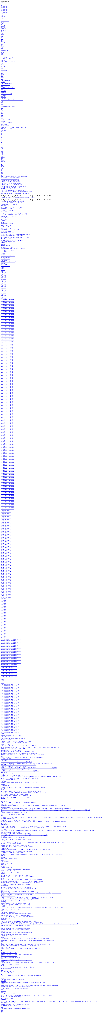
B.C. (2, 1007)
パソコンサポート (5, 85)
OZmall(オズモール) (6, 225)
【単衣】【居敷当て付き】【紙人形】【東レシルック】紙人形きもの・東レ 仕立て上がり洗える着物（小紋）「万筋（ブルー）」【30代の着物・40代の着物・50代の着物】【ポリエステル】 (49, 1001)
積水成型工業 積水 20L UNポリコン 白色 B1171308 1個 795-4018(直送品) (19, 753)
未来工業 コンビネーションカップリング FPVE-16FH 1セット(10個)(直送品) (20, 771)
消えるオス (3, 823)
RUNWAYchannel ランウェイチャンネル (11, 639)
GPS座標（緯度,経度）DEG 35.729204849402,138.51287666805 (16, 851)
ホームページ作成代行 (6, 83)
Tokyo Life (3, 272)
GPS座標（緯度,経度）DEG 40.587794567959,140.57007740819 (16, 932)
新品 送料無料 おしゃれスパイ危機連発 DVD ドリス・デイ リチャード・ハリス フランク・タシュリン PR (27, 962)
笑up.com (3, 63)
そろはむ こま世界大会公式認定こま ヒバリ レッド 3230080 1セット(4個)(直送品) (21, 975)
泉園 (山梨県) (4, 772)
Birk (2, 989)
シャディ (3, 244)
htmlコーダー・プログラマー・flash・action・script (13, 127)
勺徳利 (2, 815)
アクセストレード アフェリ (8, 57)
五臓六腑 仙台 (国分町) (6, 867)
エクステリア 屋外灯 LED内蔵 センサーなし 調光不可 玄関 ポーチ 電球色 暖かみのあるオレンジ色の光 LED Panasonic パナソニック (34, 805)
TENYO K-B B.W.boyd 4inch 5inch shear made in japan (14, 176)
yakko (2, 41)
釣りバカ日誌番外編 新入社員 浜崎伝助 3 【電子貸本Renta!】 (16, 1008)
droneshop (3, 800)
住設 (2, 13)
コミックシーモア (5, 259)
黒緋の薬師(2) (4, 885)
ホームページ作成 (5, 80)
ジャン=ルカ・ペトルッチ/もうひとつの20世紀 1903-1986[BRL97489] (18, 820)
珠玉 (2, 36)
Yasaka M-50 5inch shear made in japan (10, 179)
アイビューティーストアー (7, 299)
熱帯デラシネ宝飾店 (6, 947)
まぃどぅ (3, 18)
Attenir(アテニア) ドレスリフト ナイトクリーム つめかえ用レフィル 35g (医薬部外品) (22, 879)
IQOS (2, 974)
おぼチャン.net (4, 28)
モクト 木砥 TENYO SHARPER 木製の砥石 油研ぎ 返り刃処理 (16, 191)
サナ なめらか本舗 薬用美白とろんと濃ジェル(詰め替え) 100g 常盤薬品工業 (20, 899)
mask (2, 48)
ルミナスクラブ (5, 254)
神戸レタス (3, 598)
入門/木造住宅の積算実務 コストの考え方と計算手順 (14, 812)
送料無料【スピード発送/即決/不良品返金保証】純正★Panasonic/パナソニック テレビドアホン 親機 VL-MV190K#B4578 (31, 854)
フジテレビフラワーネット (7, 250)
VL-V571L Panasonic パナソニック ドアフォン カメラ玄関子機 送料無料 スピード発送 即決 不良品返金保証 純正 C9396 (31, 777)
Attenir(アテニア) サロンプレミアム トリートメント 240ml (15, 797)
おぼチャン (3, 161)
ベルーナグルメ (5, 251)
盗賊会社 (3, 860)
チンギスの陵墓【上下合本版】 (9, 780)
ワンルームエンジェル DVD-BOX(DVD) (11, 996)
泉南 (2, 79)
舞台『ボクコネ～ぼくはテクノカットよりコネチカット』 (15, 833)
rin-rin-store (3, 836)
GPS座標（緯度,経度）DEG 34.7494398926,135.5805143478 (15, 925)
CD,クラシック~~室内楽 (7, 998)
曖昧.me (3, 64)
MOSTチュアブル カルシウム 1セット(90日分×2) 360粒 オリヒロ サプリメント (20, 948)
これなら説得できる (6, 861)
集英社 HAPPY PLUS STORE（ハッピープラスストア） (15, 248)
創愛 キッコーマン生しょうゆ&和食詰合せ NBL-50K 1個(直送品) (17, 894)
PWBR (2, 984)
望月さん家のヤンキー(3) (7, 804)
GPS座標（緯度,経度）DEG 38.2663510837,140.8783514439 (15, 845)
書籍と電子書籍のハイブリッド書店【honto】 (12, 235)
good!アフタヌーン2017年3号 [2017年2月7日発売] (13, 814)
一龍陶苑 (3, 906)
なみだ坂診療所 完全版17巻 (8, 912)
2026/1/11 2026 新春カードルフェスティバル (12, 100)
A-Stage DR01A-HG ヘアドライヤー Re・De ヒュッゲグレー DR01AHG (18, 745)
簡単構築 (3, 857)
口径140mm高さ (5, 855)
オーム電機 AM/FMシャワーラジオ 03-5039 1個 (12, 979)
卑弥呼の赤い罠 (5, 824)
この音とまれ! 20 (5, 785)
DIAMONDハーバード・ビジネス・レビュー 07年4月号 (15, 900)
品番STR (3, 931)
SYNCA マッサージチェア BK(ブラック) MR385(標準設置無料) (16, 762)
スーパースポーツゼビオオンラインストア (11, 207)
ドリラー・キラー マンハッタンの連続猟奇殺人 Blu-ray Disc (16, 839)
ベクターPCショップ (6, 231)
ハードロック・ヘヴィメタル (8, 993)
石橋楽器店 (3, 220)
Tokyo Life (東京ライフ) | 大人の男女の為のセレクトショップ (16, 237)
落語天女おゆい (5, 902)
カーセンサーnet (5, 217)
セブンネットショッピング (7, 210)
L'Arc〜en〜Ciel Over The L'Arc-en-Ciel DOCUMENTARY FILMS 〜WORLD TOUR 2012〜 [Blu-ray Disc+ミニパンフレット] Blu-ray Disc (34, 908)
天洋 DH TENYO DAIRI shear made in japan (11, 183)
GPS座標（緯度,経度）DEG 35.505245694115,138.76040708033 (16, 913)
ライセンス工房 (5, 736)
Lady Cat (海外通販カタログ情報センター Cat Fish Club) (14, 214)
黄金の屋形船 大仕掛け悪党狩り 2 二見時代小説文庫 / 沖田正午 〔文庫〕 (19, 921)
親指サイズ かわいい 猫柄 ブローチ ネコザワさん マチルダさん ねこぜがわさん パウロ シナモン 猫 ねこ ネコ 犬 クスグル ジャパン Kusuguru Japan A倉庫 (39, 924)
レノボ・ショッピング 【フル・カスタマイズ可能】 (14, 213)
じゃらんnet (4, 219)
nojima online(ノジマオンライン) (9, 216)
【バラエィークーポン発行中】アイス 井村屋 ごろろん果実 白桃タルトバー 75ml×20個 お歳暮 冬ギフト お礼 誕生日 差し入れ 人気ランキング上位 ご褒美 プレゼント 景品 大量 (45, 810)
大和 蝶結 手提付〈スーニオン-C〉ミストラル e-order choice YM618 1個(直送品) (21, 882)
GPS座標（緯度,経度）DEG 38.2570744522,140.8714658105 (15, 759)
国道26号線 (3, 92)
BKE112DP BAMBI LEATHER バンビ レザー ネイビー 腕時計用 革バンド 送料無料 (21, 791)
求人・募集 (3, 95)
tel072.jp (3, 26)
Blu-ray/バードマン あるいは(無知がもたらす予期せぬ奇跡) (16, 887)
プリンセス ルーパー (6, 848)
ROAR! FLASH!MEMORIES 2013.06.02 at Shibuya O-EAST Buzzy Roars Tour (19, 782)
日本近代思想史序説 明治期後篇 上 (9, 858)
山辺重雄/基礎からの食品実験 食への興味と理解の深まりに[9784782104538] (20, 945)
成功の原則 (3, 829)
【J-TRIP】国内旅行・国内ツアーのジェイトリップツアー (15, 240)
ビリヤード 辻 (4, 98)
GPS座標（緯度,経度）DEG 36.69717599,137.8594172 (14, 934)
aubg (2, 167)
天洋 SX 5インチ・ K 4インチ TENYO (10, 181)
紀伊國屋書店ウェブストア (7, 223)
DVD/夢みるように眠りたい (8, 870)
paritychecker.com (5, 21)
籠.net (2, 31)
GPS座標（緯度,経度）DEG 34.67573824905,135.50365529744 (16, 928)
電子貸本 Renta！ (5, 243)
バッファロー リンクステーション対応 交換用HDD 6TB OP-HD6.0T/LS (18, 891)
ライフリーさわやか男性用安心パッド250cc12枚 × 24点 (14, 988)
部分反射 (3, 784)
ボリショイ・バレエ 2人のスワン (9, 956)
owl (1, 45)
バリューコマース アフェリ (8, 61)
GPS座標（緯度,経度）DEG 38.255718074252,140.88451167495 (16, 954)
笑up (2, 172)
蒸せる (2, 733)
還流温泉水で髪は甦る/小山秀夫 (9, 953)
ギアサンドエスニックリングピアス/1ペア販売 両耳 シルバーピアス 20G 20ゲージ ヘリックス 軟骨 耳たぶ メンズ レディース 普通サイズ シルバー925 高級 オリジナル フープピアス (47, 830)
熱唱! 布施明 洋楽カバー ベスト (9, 1002)
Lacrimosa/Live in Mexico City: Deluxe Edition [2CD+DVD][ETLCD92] (17, 916)
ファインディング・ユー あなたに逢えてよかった (13, 909)
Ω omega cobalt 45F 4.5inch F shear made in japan (12, 190)
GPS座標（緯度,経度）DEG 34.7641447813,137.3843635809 (15, 986)
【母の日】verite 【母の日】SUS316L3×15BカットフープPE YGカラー (18, 765)
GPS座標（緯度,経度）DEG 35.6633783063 (11, 735)
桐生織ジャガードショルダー (8, 896)
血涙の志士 (3, 919)
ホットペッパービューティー (8, 238)
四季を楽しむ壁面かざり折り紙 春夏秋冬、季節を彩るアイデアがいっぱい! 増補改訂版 (23, 982)
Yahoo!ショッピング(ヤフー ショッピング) (11, 202)
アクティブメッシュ (6, 864)
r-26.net (2, 22)
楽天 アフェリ (5, 60)
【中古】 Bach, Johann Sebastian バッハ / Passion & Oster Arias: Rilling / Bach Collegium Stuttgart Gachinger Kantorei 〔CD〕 (31, 893)
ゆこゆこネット (5, 222)
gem (2, 44)
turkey (2, 46)
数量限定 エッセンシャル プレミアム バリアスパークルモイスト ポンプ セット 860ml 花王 (24, 754)
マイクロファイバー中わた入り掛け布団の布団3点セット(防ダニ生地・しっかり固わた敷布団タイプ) (26, 763)
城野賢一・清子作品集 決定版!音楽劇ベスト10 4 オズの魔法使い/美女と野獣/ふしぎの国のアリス (25, 944)
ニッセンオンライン (6, 211)
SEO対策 (3, 82)
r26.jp (2, 23)
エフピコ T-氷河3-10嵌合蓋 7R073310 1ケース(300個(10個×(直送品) (17, 751)
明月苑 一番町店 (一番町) (7, 863)
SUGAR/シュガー (5, 911)
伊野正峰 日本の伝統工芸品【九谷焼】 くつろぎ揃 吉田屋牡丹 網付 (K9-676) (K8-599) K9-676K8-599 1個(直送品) (29, 768)
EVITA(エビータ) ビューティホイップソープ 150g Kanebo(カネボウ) (18, 876)
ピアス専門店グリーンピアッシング (10, 229)
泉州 (2, 73)
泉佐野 (2, 77)
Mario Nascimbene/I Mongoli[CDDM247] (10, 957)
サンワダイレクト (5, 260)
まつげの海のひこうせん (7, 774)
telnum (2, 160)
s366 (2, 40)
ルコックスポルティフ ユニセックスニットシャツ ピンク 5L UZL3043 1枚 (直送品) (21, 757)
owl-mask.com (4, 19)
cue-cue (2, 166)
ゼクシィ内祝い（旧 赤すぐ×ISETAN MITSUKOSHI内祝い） (16, 234)
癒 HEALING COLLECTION (8, 971)
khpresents (3, 798)
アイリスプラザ (5, 205)
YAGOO (3, 788)
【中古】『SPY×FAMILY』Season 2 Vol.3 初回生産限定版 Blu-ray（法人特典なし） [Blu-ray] (24, 827)
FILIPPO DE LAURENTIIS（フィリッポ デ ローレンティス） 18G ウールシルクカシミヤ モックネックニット (28, 849)
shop (2, 54)
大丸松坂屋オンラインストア (8, 232)
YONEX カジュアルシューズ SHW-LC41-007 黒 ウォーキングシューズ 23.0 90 (20, 778)
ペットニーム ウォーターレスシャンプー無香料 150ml (14, 766)
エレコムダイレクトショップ (8, 247)
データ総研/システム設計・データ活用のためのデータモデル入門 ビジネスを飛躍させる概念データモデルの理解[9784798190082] (33, 821)
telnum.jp (3, 24)
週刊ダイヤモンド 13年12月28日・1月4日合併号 (13, 748)
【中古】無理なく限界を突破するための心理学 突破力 (14, 794)
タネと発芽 (3, 781)
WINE (2, 941)
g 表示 (2, 878)
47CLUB (3, 253)
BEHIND (3, 965)
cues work (3, 157)
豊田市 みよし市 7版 (6, 739)
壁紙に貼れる (4, 760)
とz (1, 951)
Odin (2, 1011)
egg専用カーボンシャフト (7, 744)
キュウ (2, 15)
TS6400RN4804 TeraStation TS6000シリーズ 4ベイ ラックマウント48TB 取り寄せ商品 (22, 881)
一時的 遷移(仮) (4, 50)
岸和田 (2, 74)
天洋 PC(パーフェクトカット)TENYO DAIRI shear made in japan (16, 184)
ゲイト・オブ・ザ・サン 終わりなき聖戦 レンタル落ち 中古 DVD (17, 967)
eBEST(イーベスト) (5, 226)
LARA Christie (4, 264)
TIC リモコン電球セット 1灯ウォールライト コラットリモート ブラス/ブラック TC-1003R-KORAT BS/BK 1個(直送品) (30, 747)
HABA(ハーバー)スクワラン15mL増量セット (12, 775)
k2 (1, 37)
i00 (1, 164)
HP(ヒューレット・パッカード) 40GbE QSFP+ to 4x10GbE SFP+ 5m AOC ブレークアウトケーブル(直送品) (27, 995)
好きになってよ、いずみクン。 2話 (10, 872)
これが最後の (4, 840)
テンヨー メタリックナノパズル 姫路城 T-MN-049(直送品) (15, 869)
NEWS (2, 789)
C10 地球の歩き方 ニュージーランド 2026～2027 (13, 837)
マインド (3, 16)
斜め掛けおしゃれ (5, 918)
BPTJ (2, 756)
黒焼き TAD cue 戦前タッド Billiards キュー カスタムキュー (16, 193)
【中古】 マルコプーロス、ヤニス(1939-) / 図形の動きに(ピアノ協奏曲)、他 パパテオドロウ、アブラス (27, 897)
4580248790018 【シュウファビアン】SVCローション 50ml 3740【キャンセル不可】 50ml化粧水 (25, 938)
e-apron (2, 978)
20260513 (3, 2)
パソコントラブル (5, 86)
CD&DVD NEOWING (6, 245)
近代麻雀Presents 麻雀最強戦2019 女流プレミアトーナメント (16, 741)
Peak (2, 970)
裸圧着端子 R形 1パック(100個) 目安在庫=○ (12, 843)
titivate (2, 678)
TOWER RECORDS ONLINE (8, 241)
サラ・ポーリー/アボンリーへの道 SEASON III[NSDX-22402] (16, 769)
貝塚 (2, 76)
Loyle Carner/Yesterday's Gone (10, 832)
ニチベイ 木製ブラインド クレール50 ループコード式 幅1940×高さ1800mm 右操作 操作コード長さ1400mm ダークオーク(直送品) (33, 842)
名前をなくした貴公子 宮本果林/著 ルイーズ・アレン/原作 (15, 905)
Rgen (2, 942)
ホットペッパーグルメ (6, 228)
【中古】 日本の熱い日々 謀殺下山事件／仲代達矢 (14, 742)
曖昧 (2, 173)
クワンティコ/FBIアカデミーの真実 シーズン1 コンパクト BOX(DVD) (18, 888)
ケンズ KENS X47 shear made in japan (10, 180)
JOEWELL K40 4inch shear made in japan (10, 187)
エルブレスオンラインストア (8, 256)
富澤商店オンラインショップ (8, 262)
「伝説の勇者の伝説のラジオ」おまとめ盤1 (12, 852)
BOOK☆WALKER (5, 257)
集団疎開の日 (4, 6)
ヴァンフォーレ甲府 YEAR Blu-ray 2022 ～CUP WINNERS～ (16, 884)
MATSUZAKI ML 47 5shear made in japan (10, 177)
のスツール (3, 991)
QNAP (2, 961)
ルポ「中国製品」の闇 (6, 935)
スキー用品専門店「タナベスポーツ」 (10, 684)
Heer (2, 1010)
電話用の (3, 866)
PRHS (2, 992)
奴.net (2, 33)
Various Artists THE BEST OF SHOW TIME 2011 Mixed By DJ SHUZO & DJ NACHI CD (22, 922)
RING (2, 950)
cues (2, 165)
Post (2, 958)
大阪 (2, 71)
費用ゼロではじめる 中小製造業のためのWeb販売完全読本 (15, 875)
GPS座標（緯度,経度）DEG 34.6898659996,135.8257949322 (15, 929)
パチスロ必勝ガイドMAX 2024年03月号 (11, 1005)
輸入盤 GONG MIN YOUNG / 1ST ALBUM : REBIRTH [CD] (15, 903)
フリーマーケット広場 (6, 94)
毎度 (2, 89)
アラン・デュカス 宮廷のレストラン (10, 964)
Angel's (2, 811)
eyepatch (3, 926)
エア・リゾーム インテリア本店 (9, 666)
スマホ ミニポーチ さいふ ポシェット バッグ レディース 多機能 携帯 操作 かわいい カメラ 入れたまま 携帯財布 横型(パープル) (33, 826)
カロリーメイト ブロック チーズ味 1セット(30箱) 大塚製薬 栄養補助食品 (19, 802)
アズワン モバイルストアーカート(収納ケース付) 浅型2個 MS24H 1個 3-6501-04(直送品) (23, 787)
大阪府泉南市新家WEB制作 (8, 88)
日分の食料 (3, 981)
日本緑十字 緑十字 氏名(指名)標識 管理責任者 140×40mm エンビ (17, 795)
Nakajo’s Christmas (5, 807)
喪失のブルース (5, 999)
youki (2, 890)
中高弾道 (3, 873)
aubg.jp (2, 52)
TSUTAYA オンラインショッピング (9, 204)
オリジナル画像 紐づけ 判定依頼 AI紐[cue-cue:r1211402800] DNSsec (17, 197)
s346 (2, 39)
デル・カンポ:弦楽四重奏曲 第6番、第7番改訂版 (13, 738)
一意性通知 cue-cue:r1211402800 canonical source (12, 201)
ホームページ (4, 70)
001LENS (3, 267)
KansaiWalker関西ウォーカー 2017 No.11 (11, 750)
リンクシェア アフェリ (7, 58)
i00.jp (2, 53)
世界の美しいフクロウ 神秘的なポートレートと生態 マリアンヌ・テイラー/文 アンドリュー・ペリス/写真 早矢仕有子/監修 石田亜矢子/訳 (36, 808)
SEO (2, 68)
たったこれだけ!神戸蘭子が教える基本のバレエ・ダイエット (16, 960)
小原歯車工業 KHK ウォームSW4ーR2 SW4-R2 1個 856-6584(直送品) (18, 846)
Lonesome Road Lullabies (7, 972)
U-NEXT (3, 263)
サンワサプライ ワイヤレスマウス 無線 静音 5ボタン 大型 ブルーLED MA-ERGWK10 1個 (23, 792)
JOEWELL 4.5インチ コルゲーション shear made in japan (14, 188)
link (1, 3)
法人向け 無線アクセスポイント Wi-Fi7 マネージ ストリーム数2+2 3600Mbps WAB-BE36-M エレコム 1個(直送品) (29, 985)
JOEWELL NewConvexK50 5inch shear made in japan (13, 186)
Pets (1, 976)
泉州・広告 (3, 91)
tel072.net (3, 27)
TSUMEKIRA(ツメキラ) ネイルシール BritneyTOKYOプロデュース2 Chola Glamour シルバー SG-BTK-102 (27, 940)
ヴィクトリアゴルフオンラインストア (10, 208)
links (2, 101)
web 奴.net (3, 30)
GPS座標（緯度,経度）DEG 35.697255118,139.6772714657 (15, 1004)
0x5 (1, 169)
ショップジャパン (5, 266)
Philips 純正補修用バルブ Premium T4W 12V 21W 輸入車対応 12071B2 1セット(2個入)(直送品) (24, 835)
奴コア (2, 34)
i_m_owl (3, 42)
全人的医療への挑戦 (6, 968)
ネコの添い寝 (4, 801)
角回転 (2, 937)
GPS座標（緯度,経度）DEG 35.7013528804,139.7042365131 (15, 915)
